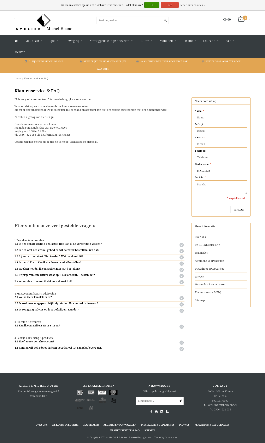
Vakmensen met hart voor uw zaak (162, 61)
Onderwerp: (203, 164)
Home (17, 78)
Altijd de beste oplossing (44, 61)
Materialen (201, 252)
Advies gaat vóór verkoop (221, 61)
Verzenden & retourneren (210, 284)
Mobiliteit (166, 41)
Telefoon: (200, 150)
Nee (169, 5)
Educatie (209, 41)
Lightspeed (147, 437)
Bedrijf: (199, 124)
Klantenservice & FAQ (36, 78)
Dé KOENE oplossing (207, 245)
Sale (228, 41)
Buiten (144, 41)
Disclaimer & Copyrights (209, 268)
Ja (152, 5)
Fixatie (188, 41)
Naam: (199, 110)
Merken (19, 52)
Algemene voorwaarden (209, 261)
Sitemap (200, 300)
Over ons (200, 237)
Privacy (199, 276)
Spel (52, 41)
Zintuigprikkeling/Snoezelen (109, 41)
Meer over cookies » (192, 5)
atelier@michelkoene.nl (222, 405)
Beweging (72, 41)
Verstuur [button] (239, 209)
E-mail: (200, 137)
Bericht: (200, 177)
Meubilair (32, 41)
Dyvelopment (171, 437)
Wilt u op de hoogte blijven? (159, 391)
